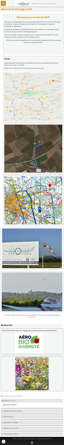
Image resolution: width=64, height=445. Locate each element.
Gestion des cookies (29, 438)
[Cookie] (3, 441)
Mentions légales (17, 438)
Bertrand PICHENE (49, 315)
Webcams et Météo (10, 405)
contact (37, 37)
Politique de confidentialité (43, 438)
